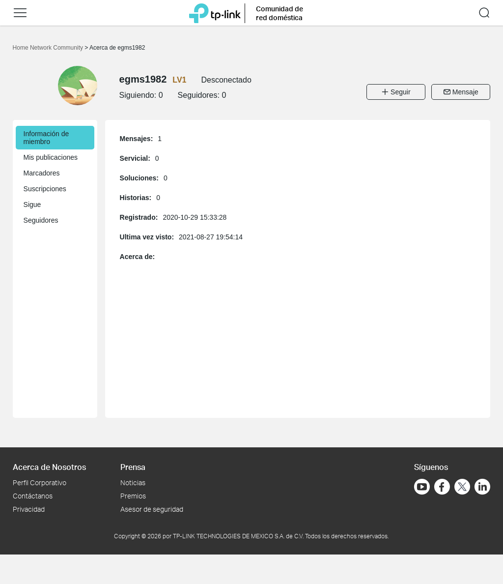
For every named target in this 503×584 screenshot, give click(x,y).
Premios (133, 496)
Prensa (132, 467)
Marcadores (42, 173)
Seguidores (41, 220)
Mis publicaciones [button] (51, 157)
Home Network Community (49, 47)
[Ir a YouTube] (422, 487)
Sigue (32, 204)
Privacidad (29, 509)
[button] (20, 13)
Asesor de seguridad (151, 509)
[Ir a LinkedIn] (482, 487)
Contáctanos (33, 496)
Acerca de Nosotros (49, 467)
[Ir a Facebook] (442, 487)
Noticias (132, 482)
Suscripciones (45, 189)
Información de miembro (46, 138)
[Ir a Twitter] (462, 487)
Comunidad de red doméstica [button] (279, 13)
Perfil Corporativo (39, 482)
